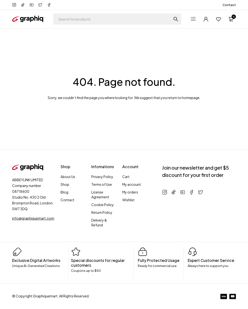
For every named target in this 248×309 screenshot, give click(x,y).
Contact (229, 5)
